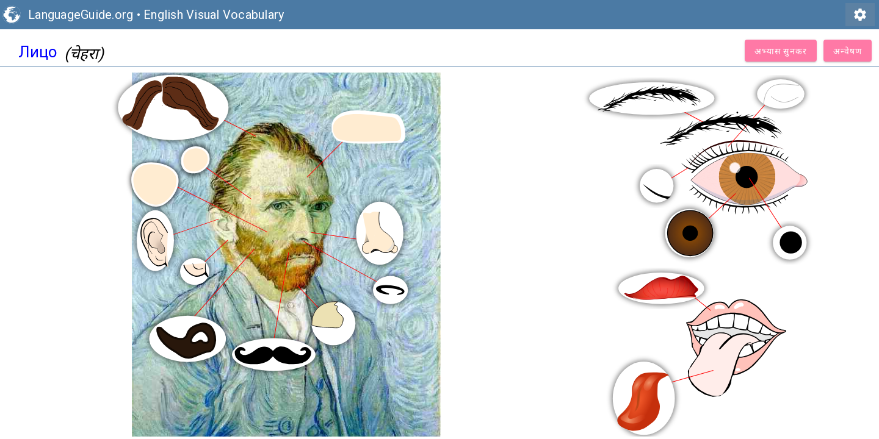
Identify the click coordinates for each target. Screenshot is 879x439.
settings (860, 14)
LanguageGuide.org (80, 14)
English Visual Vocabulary (213, 14)
